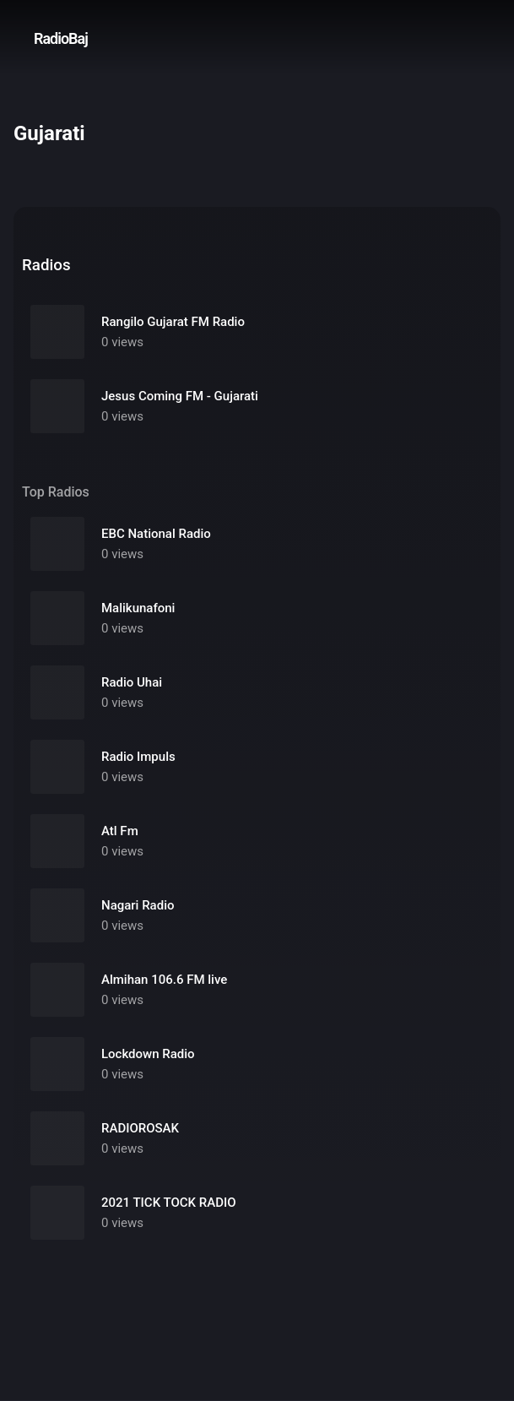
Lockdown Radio (148, 1054)
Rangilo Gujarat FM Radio (173, 321)
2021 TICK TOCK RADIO (168, 1202)
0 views (122, 342)
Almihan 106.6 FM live (164, 979)
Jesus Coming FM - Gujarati (179, 396)
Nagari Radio (137, 905)
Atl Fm (119, 831)
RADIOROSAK (140, 1128)
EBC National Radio (156, 533)
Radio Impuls (138, 756)
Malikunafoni (138, 608)
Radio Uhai (131, 682)
